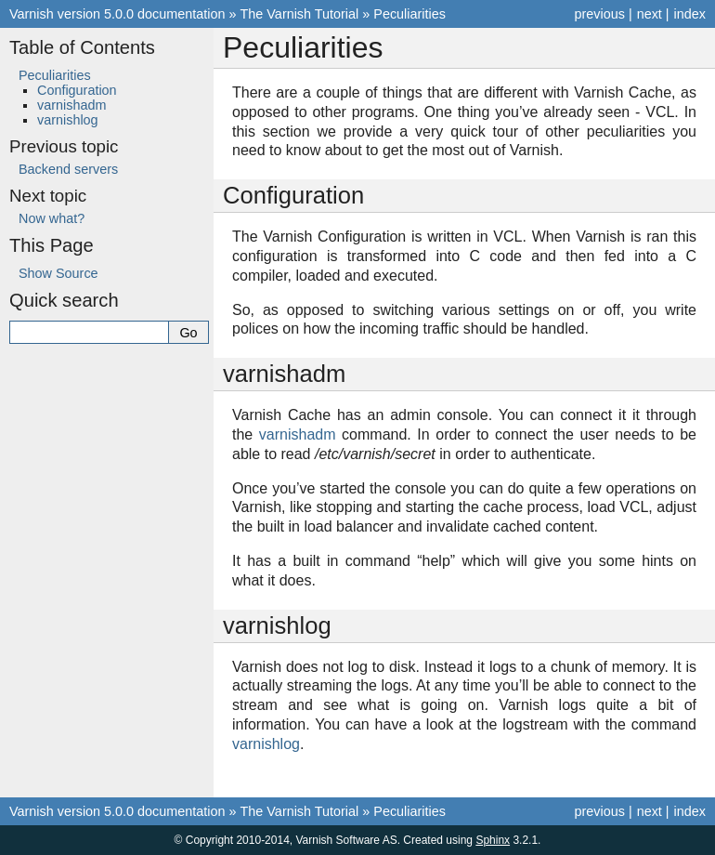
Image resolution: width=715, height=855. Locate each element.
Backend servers (68, 169)
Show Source (58, 273)
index (690, 14)
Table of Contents (82, 47)
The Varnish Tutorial (299, 14)
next (649, 14)
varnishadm (71, 105)
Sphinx (492, 840)
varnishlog (67, 119)
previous (599, 14)
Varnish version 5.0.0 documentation (117, 14)
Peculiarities (409, 14)
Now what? (51, 218)
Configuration (77, 90)
